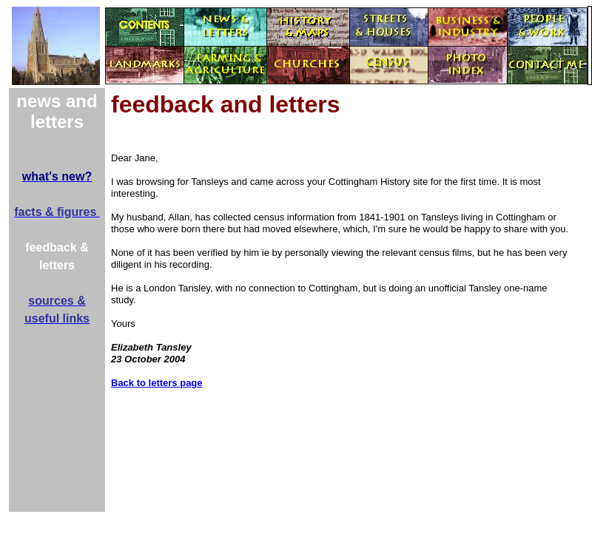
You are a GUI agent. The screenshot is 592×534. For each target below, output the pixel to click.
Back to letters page (157, 382)
